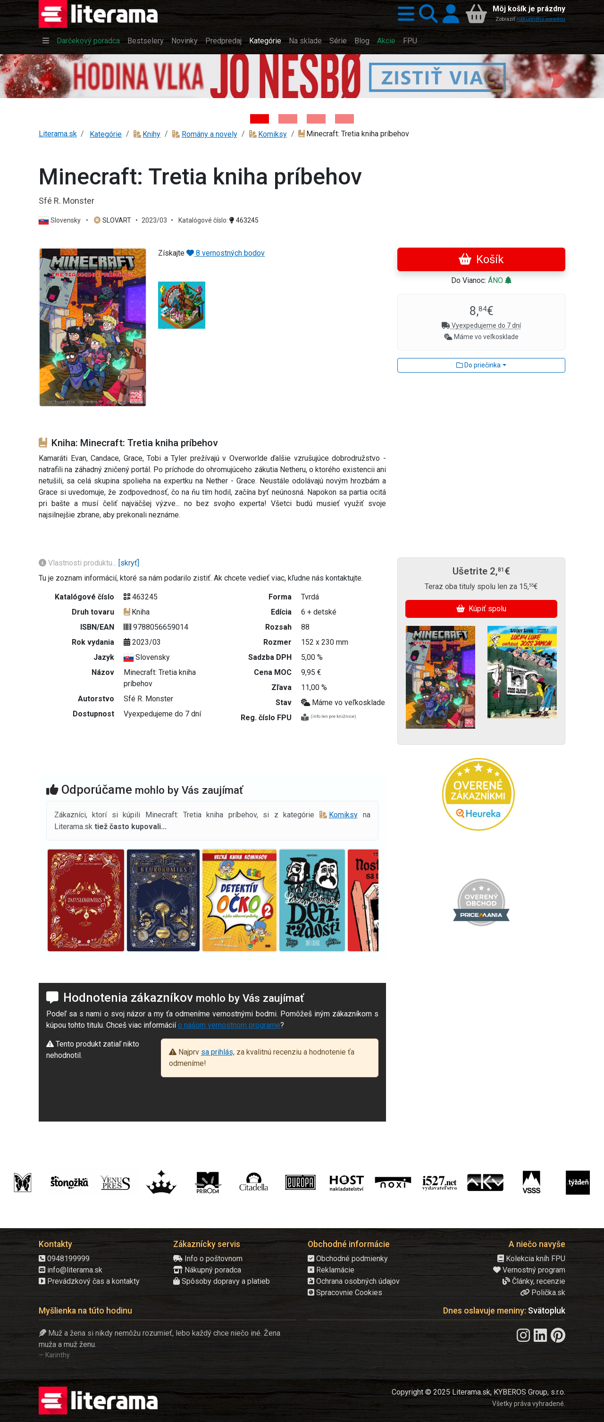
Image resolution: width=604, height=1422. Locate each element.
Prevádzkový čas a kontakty (89, 1281)
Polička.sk (542, 1292)
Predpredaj (223, 40)
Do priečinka (478, 365)
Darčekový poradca (88, 40)
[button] (403, 14)
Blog (361, 40)
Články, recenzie (534, 1281)
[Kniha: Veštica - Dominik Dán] (287, 118)
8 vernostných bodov (225, 253)
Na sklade (305, 40)
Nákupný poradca (207, 1269)
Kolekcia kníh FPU (531, 1258)
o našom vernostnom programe (229, 1025)
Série (338, 40)
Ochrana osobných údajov (354, 1281)
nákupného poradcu (541, 19)
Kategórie (265, 40)
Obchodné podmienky (348, 1258)
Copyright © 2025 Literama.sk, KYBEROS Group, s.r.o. (478, 1392)
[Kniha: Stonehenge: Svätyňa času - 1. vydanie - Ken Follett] (344, 118)
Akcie (386, 40)
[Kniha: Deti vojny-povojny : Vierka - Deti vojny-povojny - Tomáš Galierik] (316, 118)
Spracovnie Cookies (345, 1292)
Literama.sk (58, 133)
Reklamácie (331, 1269)
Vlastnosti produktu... (78, 562)
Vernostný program (529, 1269)
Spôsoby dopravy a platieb (221, 1281)
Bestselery (145, 40)
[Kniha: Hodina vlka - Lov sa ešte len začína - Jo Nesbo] (259, 118)
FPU (410, 40)
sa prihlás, (218, 1052)
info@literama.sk (70, 1269)
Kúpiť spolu (481, 608)
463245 (244, 220)
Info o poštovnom (208, 1258)
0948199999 (64, 1258)
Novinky (184, 40)
